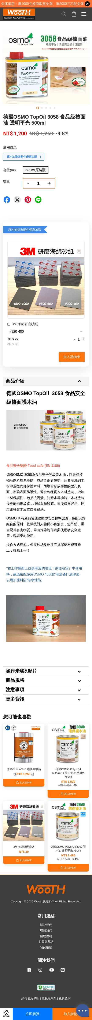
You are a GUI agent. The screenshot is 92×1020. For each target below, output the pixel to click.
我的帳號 (46, 947)
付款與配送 (46, 941)
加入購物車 (71, 357)
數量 (6, 181)
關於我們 (46, 924)
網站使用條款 (30, 998)
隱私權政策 (49, 998)
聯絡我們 (46, 930)
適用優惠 (10, 147)
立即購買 (32, 1014)
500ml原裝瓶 (35, 170)
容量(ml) (9, 170)
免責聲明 (65, 998)
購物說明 (46, 936)
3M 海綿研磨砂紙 (22, 324)
